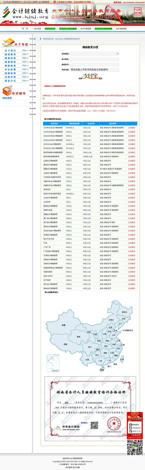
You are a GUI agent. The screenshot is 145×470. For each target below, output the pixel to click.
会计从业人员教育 (31, 2)
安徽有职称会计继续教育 (53, 268)
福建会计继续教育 (51, 214)
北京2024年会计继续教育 (53, 136)
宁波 (45, 243)
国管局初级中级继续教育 (53, 152)
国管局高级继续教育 (51, 157)
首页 (26, 29)
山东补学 (47, 202)
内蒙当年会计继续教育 (52, 181)
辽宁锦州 (47, 280)
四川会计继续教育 (51, 222)
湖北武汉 (47, 189)
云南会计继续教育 (51, 173)
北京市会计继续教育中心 (13, 2)
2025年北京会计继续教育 (53, 132)
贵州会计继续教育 (51, 227)
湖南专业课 (48, 210)
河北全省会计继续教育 (52, 231)
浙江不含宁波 (49, 239)
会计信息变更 (121, 29)
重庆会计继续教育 (51, 165)
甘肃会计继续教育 (51, 235)
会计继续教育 (44, 2)
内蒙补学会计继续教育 (52, 185)
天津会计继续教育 (51, 255)
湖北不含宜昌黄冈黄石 (52, 194)
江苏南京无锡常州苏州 (52, 177)
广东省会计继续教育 (51, 251)
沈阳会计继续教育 (51, 259)
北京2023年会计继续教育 (53, 140)
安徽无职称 (48, 272)
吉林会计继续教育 (51, 264)
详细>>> (25, 50)
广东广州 (47, 247)
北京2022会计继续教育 (52, 144)
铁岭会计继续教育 (51, 288)
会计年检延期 (85, 29)
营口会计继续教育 (51, 284)
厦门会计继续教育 (51, 218)
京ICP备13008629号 (78, 464)
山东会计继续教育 (51, 198)
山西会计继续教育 (51, 161)
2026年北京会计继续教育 (53, 128)
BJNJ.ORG (74, 461)
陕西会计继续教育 (51, 206)
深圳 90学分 (48, 276)
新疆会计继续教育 (51, 169)
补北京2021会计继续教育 (53, 148)
